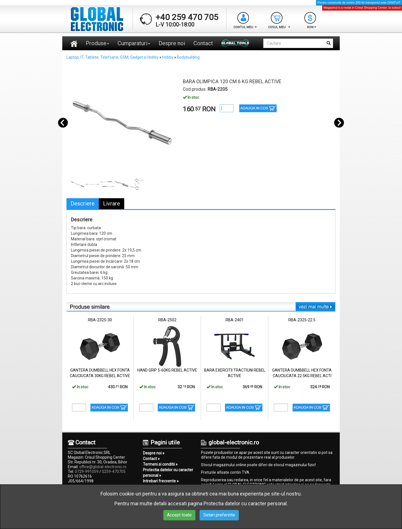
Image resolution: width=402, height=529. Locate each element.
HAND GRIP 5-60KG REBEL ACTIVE (167, 370)
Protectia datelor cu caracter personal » (168, 473)
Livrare (111, 203)
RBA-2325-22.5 (301, 320)
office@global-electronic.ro (102, 467)
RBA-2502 (167, 320)
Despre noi (172, 43)
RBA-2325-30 (100, 320)
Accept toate (179, 515)
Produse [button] (97, 43)
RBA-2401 (235, 320)
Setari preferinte (219, 515)
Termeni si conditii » (160, 464)
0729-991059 (87, 471)
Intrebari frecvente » (161, 481)
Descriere (83, 203)
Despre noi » (153, 453)
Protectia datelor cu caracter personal (245, 503)
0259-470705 (114, 471)
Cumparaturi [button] (134, 43)
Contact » (151, 458)
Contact (203, 43)
